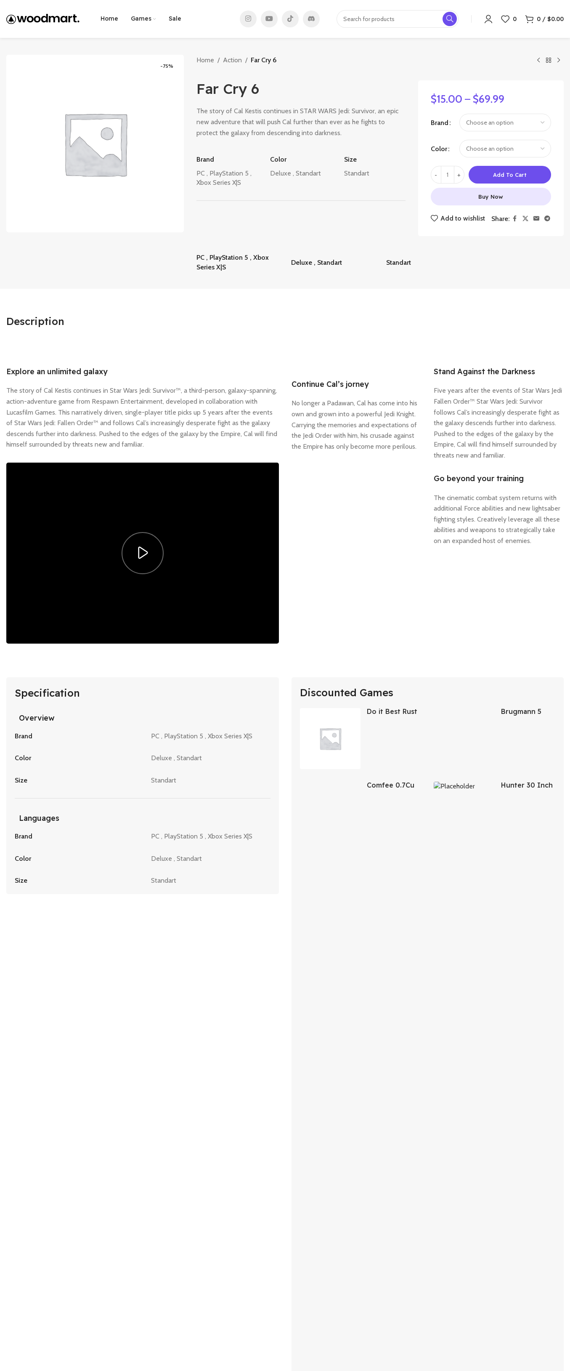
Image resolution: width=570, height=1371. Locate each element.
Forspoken (309, 1144)
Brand (439, 123)
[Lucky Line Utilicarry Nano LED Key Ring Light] (330, 885)
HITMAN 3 (403, 1144)
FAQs (156, 1318)
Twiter (442, 1277)
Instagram (448, 1264)
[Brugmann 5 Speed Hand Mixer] (464, 738)
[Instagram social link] (248, 19)
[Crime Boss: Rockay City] (142, 1095)
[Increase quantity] (459, 175)
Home (205, 60)
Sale (154, 1291)
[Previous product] (538, 61)
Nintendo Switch (314, 1305)
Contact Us (164, 1277)
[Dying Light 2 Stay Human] (237, 1095)
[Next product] (559, 61)
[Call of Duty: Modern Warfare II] (47, 1095)
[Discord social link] (311, 19)
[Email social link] (536, 218)
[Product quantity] (447, 175)
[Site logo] (43, 18)
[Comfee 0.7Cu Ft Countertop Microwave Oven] (330, 812)
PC (295, 1264)
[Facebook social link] (515, 218)
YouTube (446, 1291)
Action (232, 60)
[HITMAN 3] (427, 1095)
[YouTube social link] (269, 19)
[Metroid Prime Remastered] (522, 1095)
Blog (155, 1305)
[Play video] (142, 553)
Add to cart (509, 174)
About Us (162, 1264)
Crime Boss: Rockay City (142, 1144)
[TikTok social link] (290, 19)
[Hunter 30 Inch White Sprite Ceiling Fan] (464, 812)
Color (439, 149)
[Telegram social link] (547, 218)
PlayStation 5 (309, 1277)
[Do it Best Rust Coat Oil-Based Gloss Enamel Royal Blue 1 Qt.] (330, 738)
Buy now (490, 196)
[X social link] (525, 218)
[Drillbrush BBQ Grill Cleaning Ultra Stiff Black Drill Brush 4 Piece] (464, 885)
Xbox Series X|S (313, 1291)
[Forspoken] (332, 1095)
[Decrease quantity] (436, 175)
